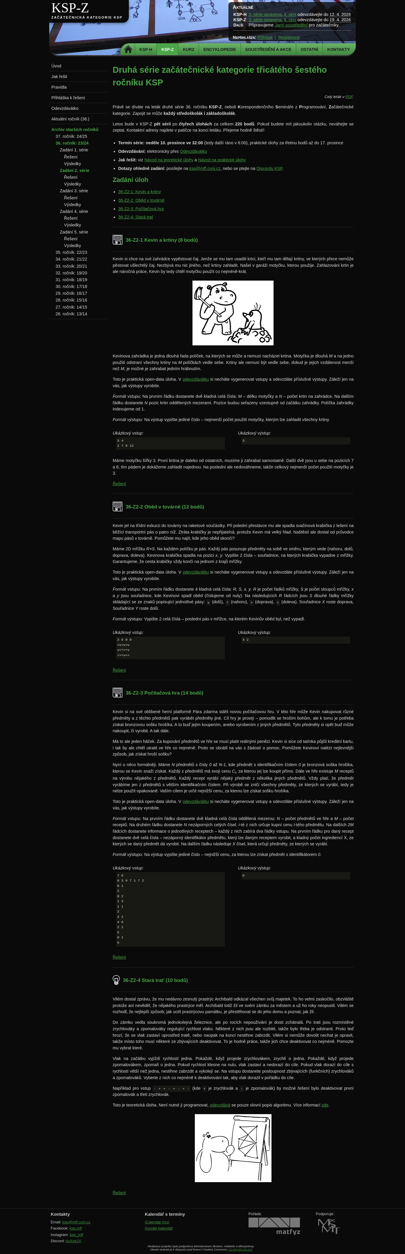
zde (325, 1105)
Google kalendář (159, 1228)
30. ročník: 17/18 (71, 286)
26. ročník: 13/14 (71, 314)
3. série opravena (265, 14)
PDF (349, 97)
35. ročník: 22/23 (71, 252)
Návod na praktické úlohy (222, 160)
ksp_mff (76, 1235)
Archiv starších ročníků (74, 129)
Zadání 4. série (74, 211)
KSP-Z (70, 7)
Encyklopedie (219, 49)
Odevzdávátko (193, 151)
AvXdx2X (73, 1241)
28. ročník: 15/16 (71, 300)
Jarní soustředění (291, 25)
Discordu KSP (269, 168)
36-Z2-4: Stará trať (135, 217)
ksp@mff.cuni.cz (204, 168)
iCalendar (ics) (157, 1222)
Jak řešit (59, 76)
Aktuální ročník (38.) (70, 119)
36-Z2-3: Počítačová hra (141, 208)
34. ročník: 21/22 (71, 259)
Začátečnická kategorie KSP (86, 17)
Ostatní (309, 49)
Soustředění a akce (268, 49)
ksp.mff (76, 1228)
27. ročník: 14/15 (71, 307)
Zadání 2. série (74, 170)
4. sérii (290, 14)
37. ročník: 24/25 (71, 136)
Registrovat (289, 37)
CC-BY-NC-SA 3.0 (240, 1249)
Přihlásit (264, 37)
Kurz (188, 49)
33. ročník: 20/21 (71, 266)
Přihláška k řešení (68, 97)
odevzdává (220, 1105)
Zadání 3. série (74, 190)
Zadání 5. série (74, 232)
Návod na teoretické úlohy (168, 160)
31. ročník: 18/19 (71, 279)
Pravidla (59, 87)
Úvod (56, 66)
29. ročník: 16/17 (71, 293)
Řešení (119, 483)
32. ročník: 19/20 (71, 273)
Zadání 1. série (74, 150)
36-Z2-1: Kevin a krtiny (139, 191)
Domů (128, 49)
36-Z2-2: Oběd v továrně (141, 200)
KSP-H (145, 49)
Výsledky (72, 163)
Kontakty (338, 49)
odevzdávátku (196, 379)
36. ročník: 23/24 (72, 143)
